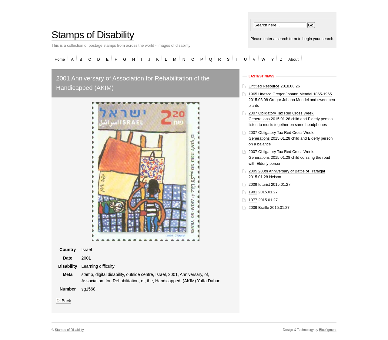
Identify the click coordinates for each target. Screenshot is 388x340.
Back (63, 300)
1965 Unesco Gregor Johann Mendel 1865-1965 (290, 94)
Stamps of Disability (93, 34)
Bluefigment (327, 330)
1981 (253, 192)
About (293, 59)
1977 (253, 200)
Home (60, 59)
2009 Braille (259, 207)
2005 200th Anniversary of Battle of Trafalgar (287, 171)
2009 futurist (259, 184)
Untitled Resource (264, 86)
